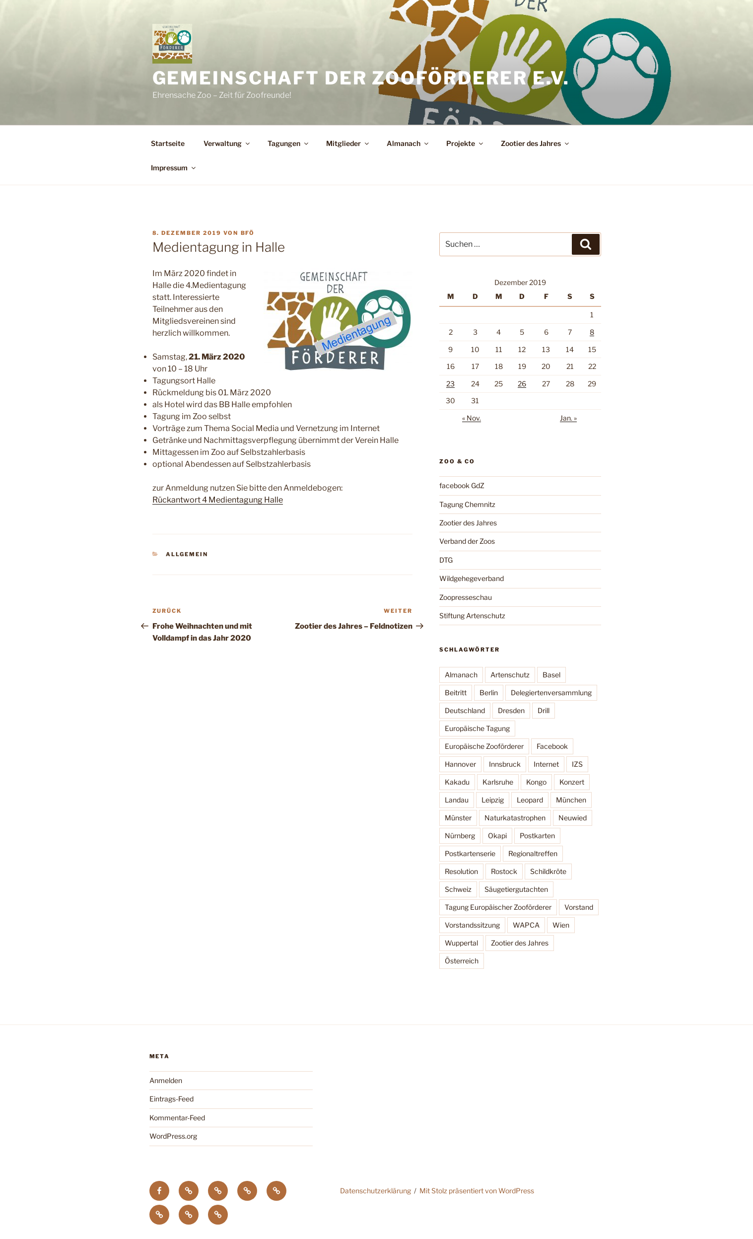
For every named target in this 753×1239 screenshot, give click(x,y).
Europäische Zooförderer (484, 746)
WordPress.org (173, 1136)
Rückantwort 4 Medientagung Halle (217, 500)
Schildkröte (548, 871)
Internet (546, 764)
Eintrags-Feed (171, 1098)
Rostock (504, 871)
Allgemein (187, 554)
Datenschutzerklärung (375, 1190)
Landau (457, 800)
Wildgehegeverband (471, 578)
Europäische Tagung (477, 728)
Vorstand (578, 907)
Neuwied (572, 817)
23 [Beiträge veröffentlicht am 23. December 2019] (450, 383)
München (571, 800)
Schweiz (458, 889)
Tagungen (289, 143)
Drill (543, 710)
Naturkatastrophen (515, 817)
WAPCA (526, 925)
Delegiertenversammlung (551, 692)
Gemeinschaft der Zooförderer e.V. (361, 78)
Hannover (460, 764)
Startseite (168, 143)
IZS (577, 764)
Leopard (530, 800)
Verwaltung (227, 143)
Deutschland (465, 710)
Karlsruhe (497, 782)
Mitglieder (348, 143)
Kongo (536, 782)
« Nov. (471, 418)
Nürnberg (460, 835)
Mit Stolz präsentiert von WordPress (476, 1190)
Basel (551, 674)
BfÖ (248, 232)
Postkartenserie (470, 853)
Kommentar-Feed (177, 1117)
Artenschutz (510, 674)
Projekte (465, 143)
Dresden (511, 710)
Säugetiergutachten (516, 889)
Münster (458, 817)
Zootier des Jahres (535, 143)
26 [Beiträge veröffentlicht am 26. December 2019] (522, 383)
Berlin (488, 692)
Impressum (174, 167)
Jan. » (568, 418)
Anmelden (165, 1080)
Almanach (408, 143)
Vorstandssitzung (472, 925)
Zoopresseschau (465, 597)
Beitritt (456, 692)
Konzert (571, 782)
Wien (560, 925)
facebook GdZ (461, 485)
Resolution (461, 871)
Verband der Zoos (467, 541)
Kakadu (457, 782)
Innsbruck (505, 764)
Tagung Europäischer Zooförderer (498, 907)
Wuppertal (461, 943)
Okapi (497, 835)
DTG (446, 560)
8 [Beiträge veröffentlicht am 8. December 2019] (592, 332)
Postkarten (537, 835)
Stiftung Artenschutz (472, 615)
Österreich (462, 960)
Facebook (552, 746)
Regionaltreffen (532, 853)
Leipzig (492, 800)
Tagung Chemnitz (467, 504)
